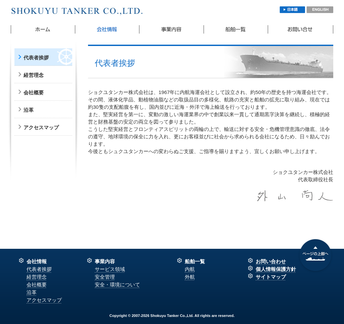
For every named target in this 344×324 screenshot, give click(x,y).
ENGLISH (319, 9)
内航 (190, 269)
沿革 (29, 110)
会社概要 (107, 29)
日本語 (292, 9)
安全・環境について (117, 284)
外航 (190, 277)
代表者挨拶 (36, 57)
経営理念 (34, 75)
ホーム (43, 29)
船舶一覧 (236, 29)
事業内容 (171, 29)
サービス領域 (110, 269)
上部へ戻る (315, 256)
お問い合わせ (300, 29)
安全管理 (105, 277)
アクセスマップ (41, 127)
